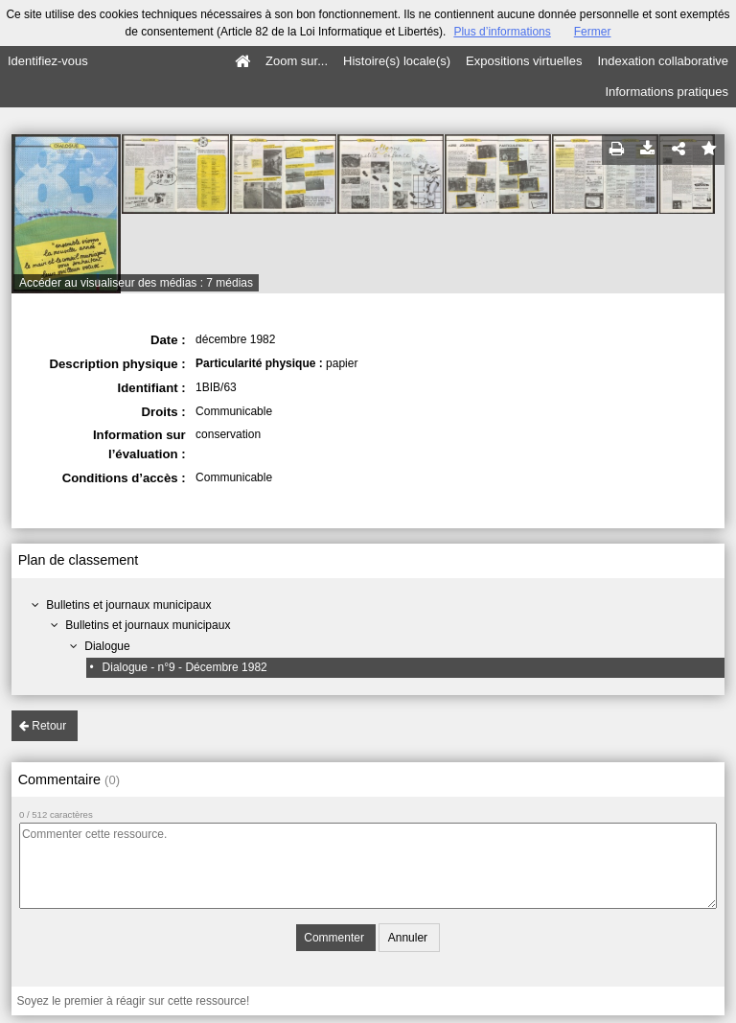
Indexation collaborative (662, 61)
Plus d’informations (501, 31)
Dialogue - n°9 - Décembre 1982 (185, 667)
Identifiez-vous (48, 61)
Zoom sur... (296, 61)
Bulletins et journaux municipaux (128, 605)
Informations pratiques (666, 91)
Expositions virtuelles (524, 61)
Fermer (592, 31)
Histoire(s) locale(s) (396, 61)
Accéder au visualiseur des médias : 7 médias (136, 283)
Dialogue (106, 646)
